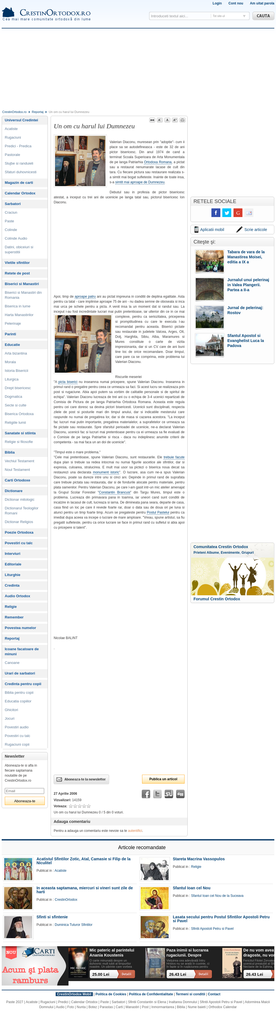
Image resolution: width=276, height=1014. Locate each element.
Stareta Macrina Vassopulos (199, 859)
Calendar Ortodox (20, 193)
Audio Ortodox (17, 596)
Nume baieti (197, 1007)
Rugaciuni (13, 137)
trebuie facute (174, 457)
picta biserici (67, 382)
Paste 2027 (14, 1002)
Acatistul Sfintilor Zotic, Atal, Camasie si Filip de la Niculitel (83, 861)
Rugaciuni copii (17, 744)
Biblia (10, 452)
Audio (60, 1007)
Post (145, 1007)
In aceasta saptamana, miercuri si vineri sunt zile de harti (84, 890)
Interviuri (12, 553)
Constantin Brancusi (114, 492)
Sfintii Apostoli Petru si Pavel (212, 929)
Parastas (106, 1007)
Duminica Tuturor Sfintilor (74, 925)
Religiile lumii (15, 422)
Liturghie (12, 575)
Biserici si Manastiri (22, 284)
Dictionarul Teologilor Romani (21, 510)
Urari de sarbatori (20, 673)
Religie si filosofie (19, 442)
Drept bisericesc (18, 388)
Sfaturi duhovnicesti (20, 172)
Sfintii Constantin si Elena (147, 1002)
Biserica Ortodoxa (19, 414)
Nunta (81, 1007)
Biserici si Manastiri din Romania (23, 295)
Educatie (12, 345)
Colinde (11, 230)
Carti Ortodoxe (17, 480)
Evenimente (230, 553)
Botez (92, 1007)
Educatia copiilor (18, 701)
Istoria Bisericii (16, 370)
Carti (119, 1007)
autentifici (135, 831)
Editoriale (13, 564)
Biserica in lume (17, 306)
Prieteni (200, 553)
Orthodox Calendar (222, 1007)
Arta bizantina (16, 353)
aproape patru (85, 296)
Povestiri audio (17, 727)
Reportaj (38, 112)
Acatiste (11, 129)
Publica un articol (163, 779)
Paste (9, 221)
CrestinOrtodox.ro (14, 112)
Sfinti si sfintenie (52, 917)
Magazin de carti (19, 182)
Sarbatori (13, 204)
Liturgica (11, 379)
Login (217, 3)
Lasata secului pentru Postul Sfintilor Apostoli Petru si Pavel (221, 919)
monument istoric (106, 472)
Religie (11, 606)
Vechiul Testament (19, 461)
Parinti (10, 334)
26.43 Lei (177, 974)
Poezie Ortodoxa (19, 532)
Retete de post (17, 273)
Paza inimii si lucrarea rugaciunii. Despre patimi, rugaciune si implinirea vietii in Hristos (187, 953)
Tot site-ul (219, 16)
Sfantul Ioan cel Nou (192, 888)
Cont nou (235, 3)
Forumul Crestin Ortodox (217, 599)
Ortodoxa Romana (158, 162)
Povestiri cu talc (19, 543)
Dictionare (14, 491)
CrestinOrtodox (66, 900)
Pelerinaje (13, 323)
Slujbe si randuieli (19, 163)
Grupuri (248, 553)
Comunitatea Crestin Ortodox (221, 547)
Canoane (12, 663)
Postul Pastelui (158, 512)
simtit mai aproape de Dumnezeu (139, 182)
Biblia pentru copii (19, 692)
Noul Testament (17, 470)
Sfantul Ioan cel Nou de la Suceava (217, 896)
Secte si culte (15, 405)
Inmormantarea (162, 1007)
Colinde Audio (16, 238)
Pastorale (12, 155)
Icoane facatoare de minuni (22, 651)
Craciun (11, 212)
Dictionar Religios (19, 522)
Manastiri (132, 1007)
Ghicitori (11, 710)
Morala (10, 362)
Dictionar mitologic (19, 499)
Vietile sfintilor (17, 263)
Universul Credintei (21, 120)
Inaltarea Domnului (183, 1002)
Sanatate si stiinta (20, 433)
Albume (213, 553)
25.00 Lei (100, 974)
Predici (63, 1002)
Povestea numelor (20, 628)
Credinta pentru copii (23, 684)
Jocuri (10, 718)
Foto (70, 1007)
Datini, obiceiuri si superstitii (19, 249)
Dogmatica (13, 396)
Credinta (12, 585)
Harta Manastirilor (19, 315)
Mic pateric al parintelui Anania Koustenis (111, 952)
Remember (14, 617)
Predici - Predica (18, 146)
